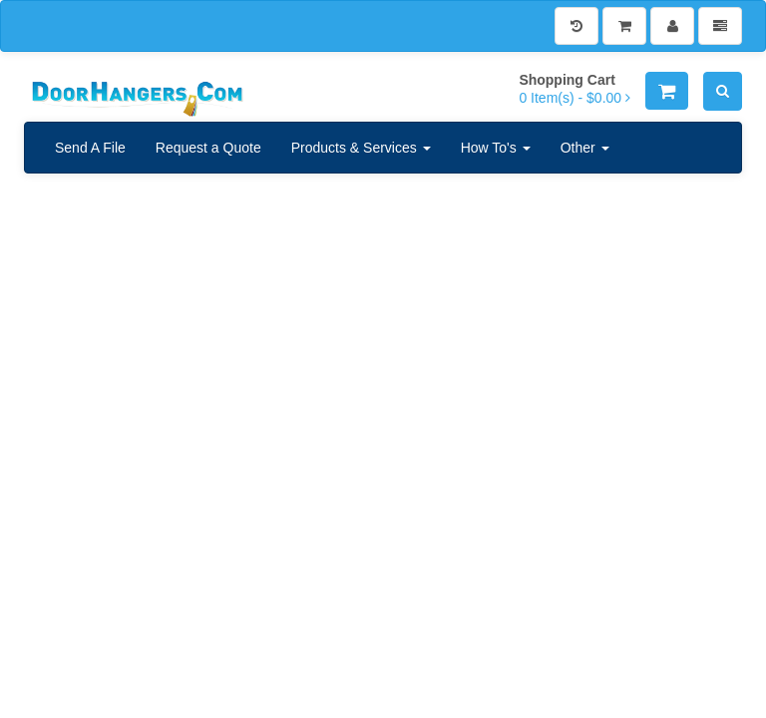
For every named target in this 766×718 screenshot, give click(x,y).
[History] (576, 26)
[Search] (722, 91)
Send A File (90, 148)
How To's (496, 148)
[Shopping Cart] (624, 26)
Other (585, 148)
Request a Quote (208, 148)
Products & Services (361, 148)
